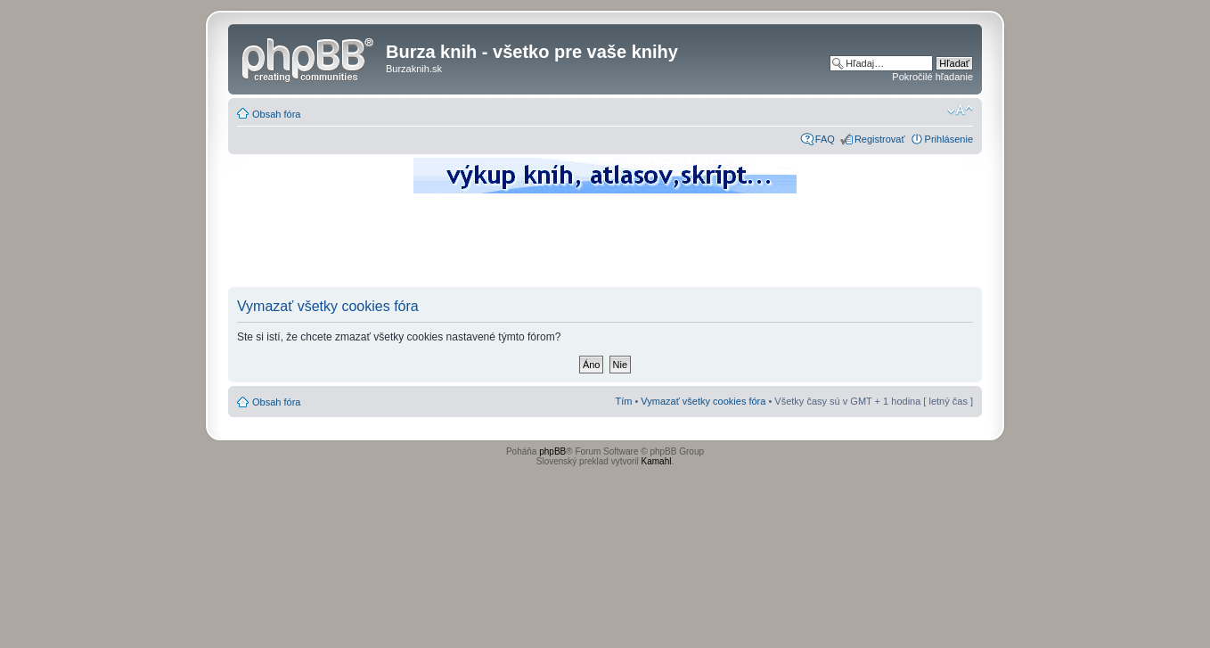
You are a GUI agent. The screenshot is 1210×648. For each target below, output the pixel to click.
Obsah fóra (276, 114)
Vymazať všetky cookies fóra (703, 401)
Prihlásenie (949, 139)
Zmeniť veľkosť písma (960, 111)
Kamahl (657, 461)
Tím (623, 401)
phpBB (552, 451)
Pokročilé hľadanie (932, 76)
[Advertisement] (605, 245)
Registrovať (879, 139)
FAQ (825, 139)
